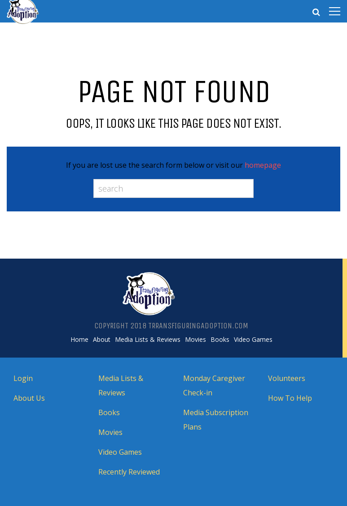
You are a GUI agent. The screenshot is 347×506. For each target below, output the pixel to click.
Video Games (253, 339)
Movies (195, 339)
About (101, 339)
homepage (263, 165)
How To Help (290, 398)
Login (23, 378)
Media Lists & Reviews (147, 339)
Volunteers (286, 378)
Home (79, 339)
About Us (29, 398)
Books (220, 339)
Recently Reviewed (129, 472)
